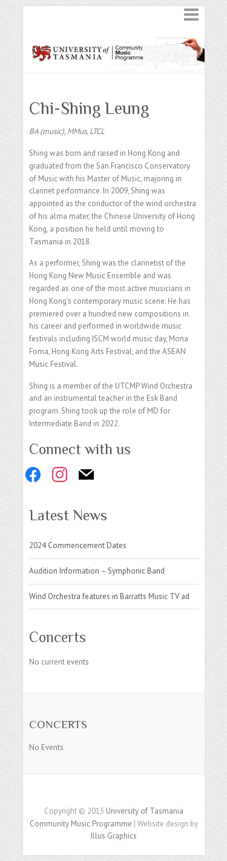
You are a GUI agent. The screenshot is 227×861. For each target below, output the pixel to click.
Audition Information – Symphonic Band (97, 571)
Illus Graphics (114, 836)
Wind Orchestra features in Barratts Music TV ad (109, 596)
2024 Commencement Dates (78, 545)
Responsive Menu (191, 14)
